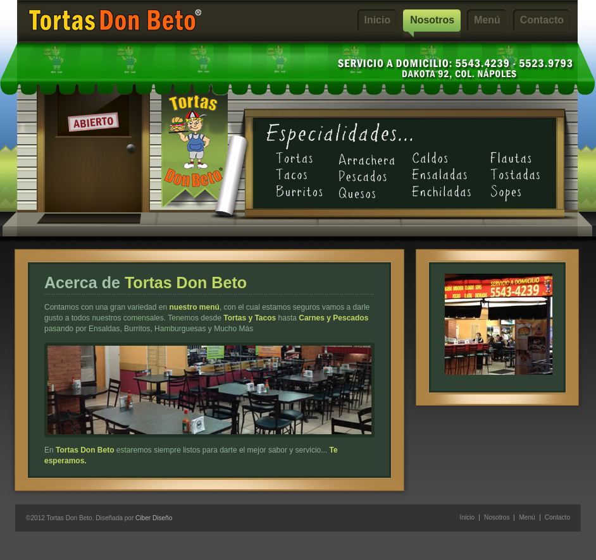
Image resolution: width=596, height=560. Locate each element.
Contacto (542, 20)
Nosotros (432, 20)
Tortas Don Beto (114, 20)
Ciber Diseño (153, 517)
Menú (487, 20)
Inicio (377, 20)
